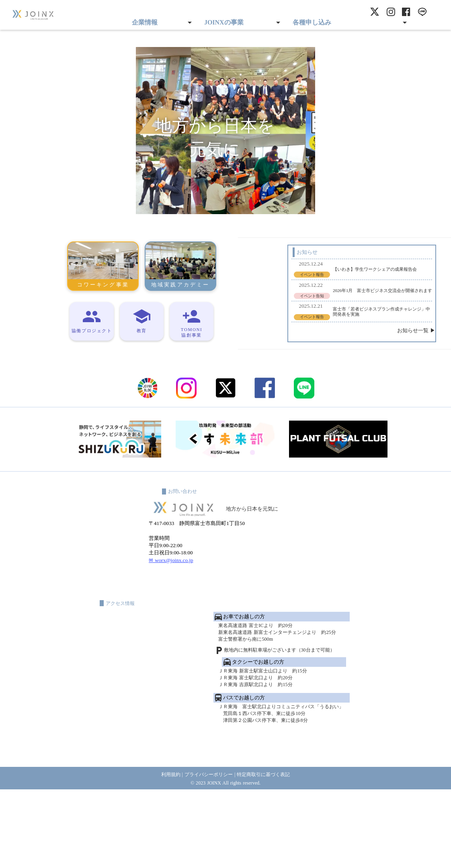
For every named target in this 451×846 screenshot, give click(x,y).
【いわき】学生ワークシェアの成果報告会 (327, 270)
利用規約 (166, 830)
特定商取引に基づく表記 (266, 830)
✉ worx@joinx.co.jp (171, 607)
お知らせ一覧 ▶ (381, 341)
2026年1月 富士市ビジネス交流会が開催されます (330, 294)
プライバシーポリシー (207, 830)
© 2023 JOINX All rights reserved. (225, 839)
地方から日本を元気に (260, 550)
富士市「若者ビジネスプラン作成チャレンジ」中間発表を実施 (331, 318)
